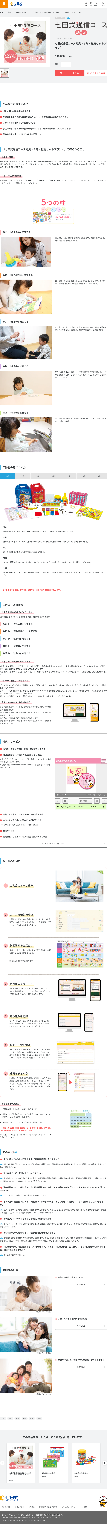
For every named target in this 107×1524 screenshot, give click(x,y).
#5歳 (31, 1418)
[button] (105, 1463)
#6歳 (39, 1418)
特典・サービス (12, 741)
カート (103, 5)
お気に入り (97, 5)
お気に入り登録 (97, 73)
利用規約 (32, 1507)
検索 (86, 5)
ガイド (90, 5)
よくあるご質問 (5, 1507)
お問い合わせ (19, 1507)
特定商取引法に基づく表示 (48, 1507)
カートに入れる (69, 73)
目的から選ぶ (21, 12)
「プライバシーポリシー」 (30, 1520)
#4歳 (24, 1418)
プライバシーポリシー (69, 1507)
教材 (10, 12)
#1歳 (3, 1418)
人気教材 (34, 12)
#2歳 (10, 1418)
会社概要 (84, 1507)
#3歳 (17, 1418)
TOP (1, 12)
